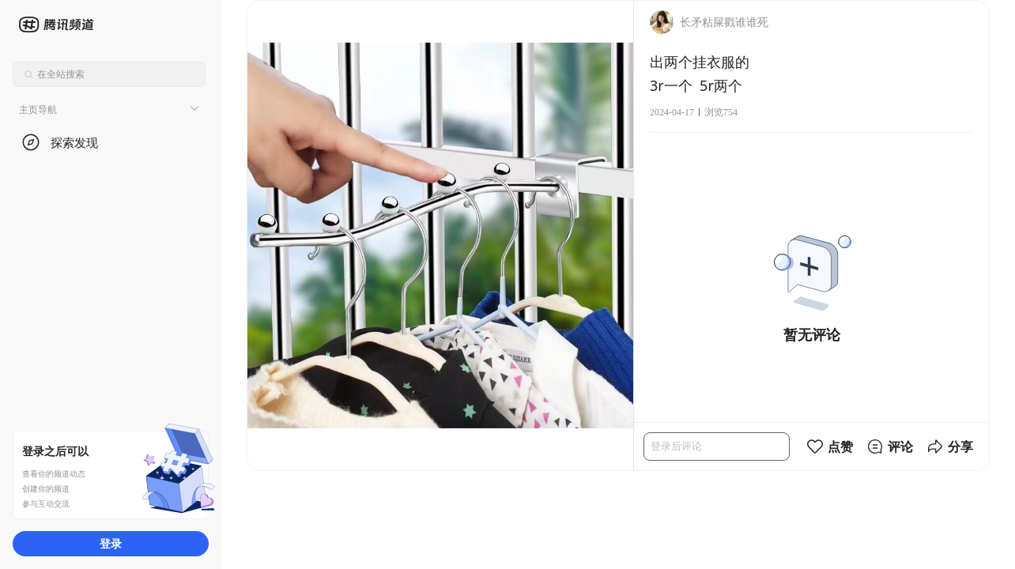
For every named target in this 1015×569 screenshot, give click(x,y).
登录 (111, 543)
